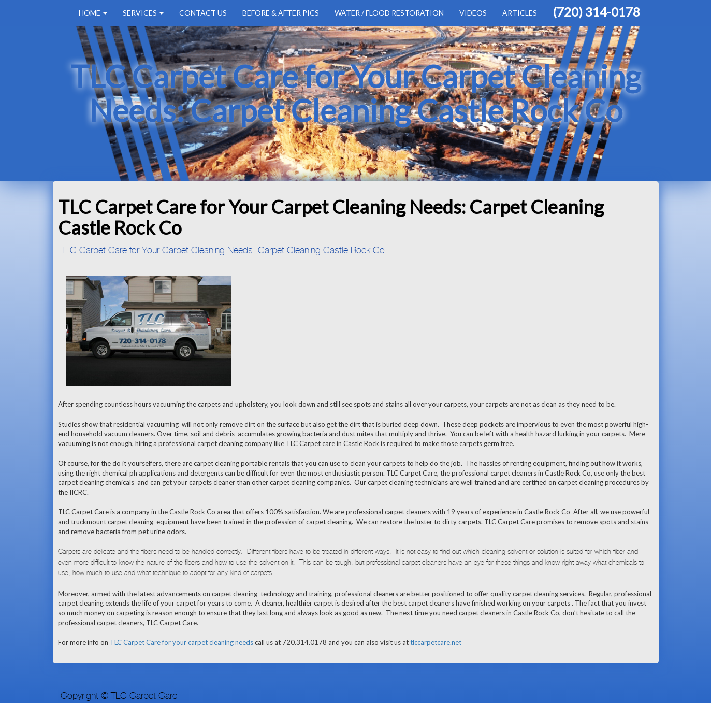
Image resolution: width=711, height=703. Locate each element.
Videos (473, 12)
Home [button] (93, 12)
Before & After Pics (280, 12)
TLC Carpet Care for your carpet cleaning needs (181, 642)
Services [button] (143, 12)
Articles (519, 12)
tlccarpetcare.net (435, 642)
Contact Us (203, 12)
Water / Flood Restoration (389, 12)
